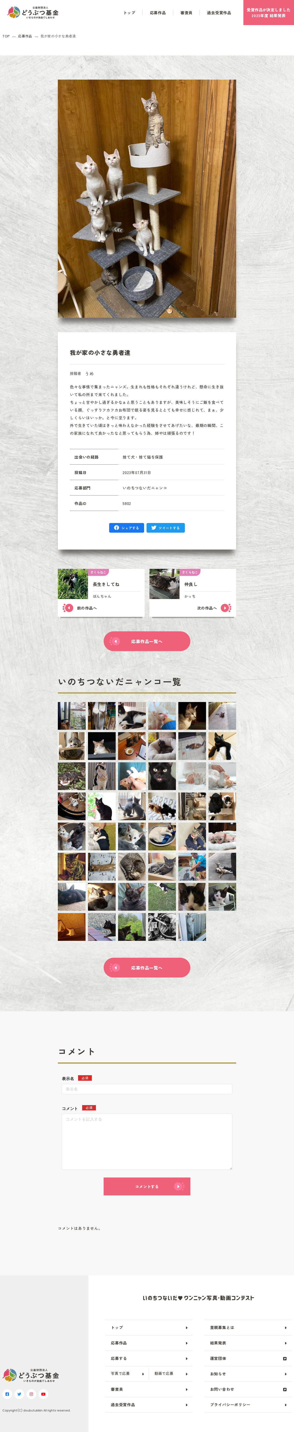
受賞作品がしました (268, 12)
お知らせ (218, 1374)
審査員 (186, 12)
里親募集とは (222, 1327)
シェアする (130, 527)
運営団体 (218, 1358)
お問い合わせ (222, 1389)
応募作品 (158, 12)
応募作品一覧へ (146, 641)
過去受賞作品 (219, 12)
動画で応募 (164, 1373)
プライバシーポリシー (230, 1404)
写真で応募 (120, 1373)
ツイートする (169, 527)
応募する (119, 1358)
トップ (129, 12)
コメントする (147, 1186)
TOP (6, 36)
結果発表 (218, 1343)
